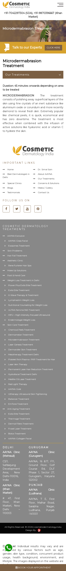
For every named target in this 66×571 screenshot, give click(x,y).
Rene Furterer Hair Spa (19, 265)
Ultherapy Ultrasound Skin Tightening (27, 394)
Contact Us (43, 192)
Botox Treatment (17, 433)
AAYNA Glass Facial (18, 240)
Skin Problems (14, 250)
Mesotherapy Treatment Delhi (23, 354)
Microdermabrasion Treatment (24, 339)
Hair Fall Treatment (17, 255)
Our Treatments (17, 74)
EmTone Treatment (18, 404)
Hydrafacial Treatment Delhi (22, 374)
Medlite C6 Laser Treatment (22, 379)
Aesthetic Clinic (15, 260)
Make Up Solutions (16, 270)
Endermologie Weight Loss (21, 320)
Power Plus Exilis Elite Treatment (25, 285)
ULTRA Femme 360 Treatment (24, 310)
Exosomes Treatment (19, 245)
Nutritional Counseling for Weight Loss (27, 305)
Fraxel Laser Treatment (20, 428)
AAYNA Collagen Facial (20, 438)
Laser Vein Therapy (17, 364)
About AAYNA (45, 174)
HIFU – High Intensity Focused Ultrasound (29, 315)
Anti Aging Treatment (18, 409)
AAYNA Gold (14, 389)
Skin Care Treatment (18, 324)
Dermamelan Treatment (20, 334)
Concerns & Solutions (48, 183)
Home (10, 169)
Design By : (33, 530)
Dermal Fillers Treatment (21, 423)
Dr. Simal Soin (45, 169)
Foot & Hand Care (16, 275)
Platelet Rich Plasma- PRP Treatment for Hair (31, 359)
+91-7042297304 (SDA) (18, 13)
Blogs (10, 187)
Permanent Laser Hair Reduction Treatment (30, 369)
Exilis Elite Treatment (19, 290)
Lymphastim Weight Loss (21, 300)
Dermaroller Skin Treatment (22, 349)
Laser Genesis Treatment (20, 344)
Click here (53, 47)
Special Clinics (14, 183)
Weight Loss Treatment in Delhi (23, 280)
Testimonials (13, 192)
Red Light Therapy (17, 384)
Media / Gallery (45, 187)
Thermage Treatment (19, 418)
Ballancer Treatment (18, 399)
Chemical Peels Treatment (21, 329)
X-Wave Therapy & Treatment (23, 295)
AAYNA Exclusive (15, 235)
